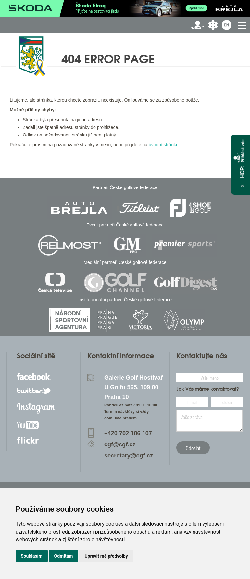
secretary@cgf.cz (128, 455)
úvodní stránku (164, 144)
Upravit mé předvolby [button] (106, 556)
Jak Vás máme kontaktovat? (207, 389)
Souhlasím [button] (32, 556)
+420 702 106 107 (128, 433)
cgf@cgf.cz (120, 444)
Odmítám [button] (63, 556)
